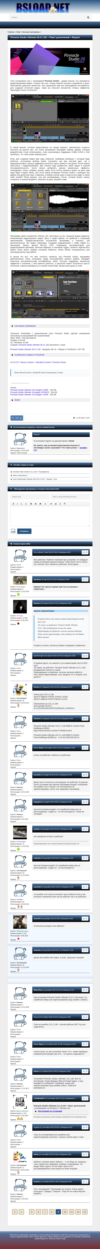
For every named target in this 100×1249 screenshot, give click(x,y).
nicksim (37, 1182)
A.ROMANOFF (39, 1098)
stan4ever (37, 579)
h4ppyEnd (38, 802)
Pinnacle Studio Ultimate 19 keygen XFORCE (29, 392)
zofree (36, 1154)
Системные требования (25, 326)
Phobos (37, 687)
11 (71, 1212)
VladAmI (37, 719)
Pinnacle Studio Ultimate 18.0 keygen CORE (29, 394)
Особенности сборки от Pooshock (29, 355)
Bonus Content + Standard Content (36, 362)
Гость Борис (39, 748)
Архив (17, 400)
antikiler (37, 829)
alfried (36, 1071)
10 (65, 1212)
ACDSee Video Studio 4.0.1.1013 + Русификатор (31, 472)
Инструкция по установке (50, 1111)
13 (85, 1212)
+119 (16, 418)
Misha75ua (38, 990)
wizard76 (37, 919)
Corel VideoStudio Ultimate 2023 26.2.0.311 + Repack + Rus (35, 479)
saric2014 (37, 887)
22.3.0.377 (14, 362)
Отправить (24, 531)
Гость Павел (39, 1044)
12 (78, 1212)
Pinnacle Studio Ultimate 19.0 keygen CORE (29, 390)
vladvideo (37, 858)
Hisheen (37, 603)
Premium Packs (59, 362)
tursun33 (37, 775)
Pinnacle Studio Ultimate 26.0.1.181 (34, 345)
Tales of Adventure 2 (20, 475)
